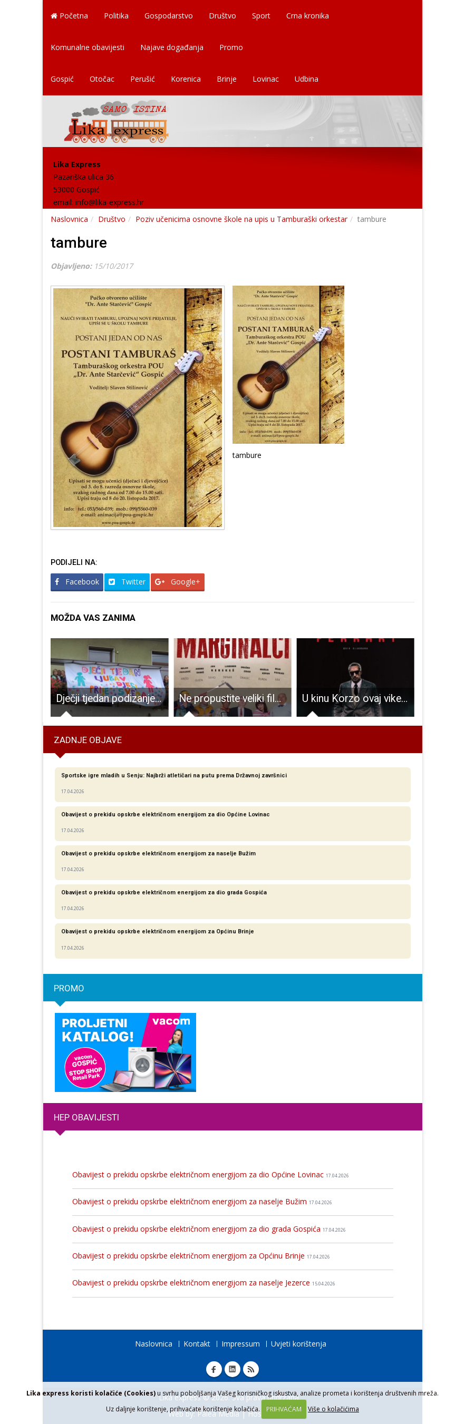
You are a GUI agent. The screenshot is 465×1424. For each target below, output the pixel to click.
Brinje (227, 79)
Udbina (306, 79)
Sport (261, 16)
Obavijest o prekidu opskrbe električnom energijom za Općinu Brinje (201, 1256)
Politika (116, 16)
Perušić (142, 79)
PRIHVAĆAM (284, 1409)
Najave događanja (172, 47)
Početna (69, 16)
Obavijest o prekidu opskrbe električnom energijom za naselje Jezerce (203, 1282)
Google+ (177, 582)
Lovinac (266, 79)
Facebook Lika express (214, 1369)
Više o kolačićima (333, 1409)
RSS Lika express (251, 1369)
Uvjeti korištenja (298, 1344)
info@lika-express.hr (109, 202)
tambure (79, 242)
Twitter (127, 582)
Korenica (186, 79)
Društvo (222, 16)
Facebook (77, 582)
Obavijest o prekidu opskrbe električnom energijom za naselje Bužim (202, 1201)
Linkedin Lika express (232, 1369)
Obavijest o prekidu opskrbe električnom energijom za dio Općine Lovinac (210, 1174)
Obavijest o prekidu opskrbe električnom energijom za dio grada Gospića (209, 1229)
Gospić (62, 79)
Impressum (240, 1344)
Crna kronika (307, 16)
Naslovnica (69, 219)
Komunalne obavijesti (87, 47)
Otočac (102, 79)
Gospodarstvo (168, 16)
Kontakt (196, 1344)
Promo (231, 47)
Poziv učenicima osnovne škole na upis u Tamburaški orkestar (241, 219)
